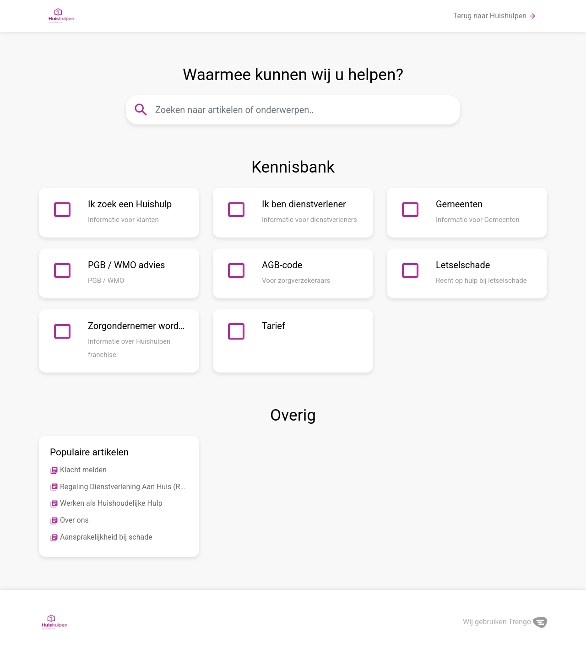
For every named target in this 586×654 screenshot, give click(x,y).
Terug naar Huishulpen (495, 16)
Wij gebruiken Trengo (505, 621)
